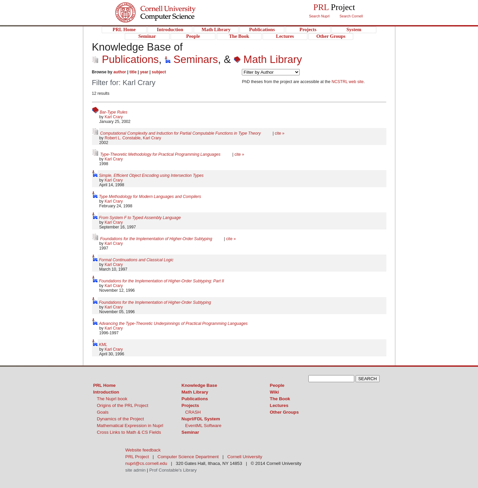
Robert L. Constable (123, 138)
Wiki (274, 392)
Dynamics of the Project (120, 418)
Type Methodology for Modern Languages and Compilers (150, 196)
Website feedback (143, 449)
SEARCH (367, 378)
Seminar (190, 432)
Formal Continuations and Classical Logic (136, 260)
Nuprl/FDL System (201, 418)
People (277, 385)
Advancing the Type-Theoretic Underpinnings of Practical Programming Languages (173, 323)
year (144, 72)
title (133, 72)
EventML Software (203, 425)
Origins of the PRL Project (123, 405)
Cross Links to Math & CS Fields (129, 432)
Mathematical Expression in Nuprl (130, 425)
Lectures (279, 405)
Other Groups (284, 412)
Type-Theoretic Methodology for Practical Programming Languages (160, 154)
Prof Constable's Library (173, 470)
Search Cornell (351, 16)
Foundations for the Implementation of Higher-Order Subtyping (156, 238)
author (119, 72)
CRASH (193, 412)
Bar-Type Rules (113, 112)
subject (159, 72)
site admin (135, 470)
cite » (279, 133)
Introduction (106, 392)
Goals (103, 412)
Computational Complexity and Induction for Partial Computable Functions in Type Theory (181, 133)
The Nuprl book (112, 398)
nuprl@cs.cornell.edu (146, 463)
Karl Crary (114, 117)
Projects (190, 405)
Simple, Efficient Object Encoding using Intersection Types (151, 175)
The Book (280, 398)
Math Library (268, 59)
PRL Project (169, 19)
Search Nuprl (319, 16)
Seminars (191, 59)
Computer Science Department (188, 456)
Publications (125, 59)
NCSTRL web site (347, 81)
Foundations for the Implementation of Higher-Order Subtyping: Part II (161, 281)
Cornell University (169, 6)
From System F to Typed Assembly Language (140, 217)
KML (103, 344)
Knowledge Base (199, 385)
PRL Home (104, 385)
